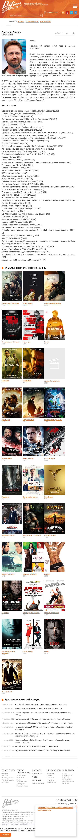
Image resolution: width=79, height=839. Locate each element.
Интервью (37, 774)
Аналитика (68, 770)
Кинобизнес (45, 22)
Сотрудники (21, 784)
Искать (41, 15)
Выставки (50, 778)
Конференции (51, 782)
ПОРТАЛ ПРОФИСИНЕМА (24, 771)
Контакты (5, 782)
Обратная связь (22, 786)
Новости (5, 773)
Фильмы (36, 780)
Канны (21, 22)
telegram (71, 13)
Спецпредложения (8, 778)
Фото (34, 777)
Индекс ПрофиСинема (67, 774)
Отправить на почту (73, 33)
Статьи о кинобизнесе (66, 778)
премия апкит (32, 22)
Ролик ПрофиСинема (22, 780)
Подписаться (52, 12)
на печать (67, 33)
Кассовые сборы (68, 781)
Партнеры (20, 778)
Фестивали (51, 773)
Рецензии (65, 783)
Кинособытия (54, 770)
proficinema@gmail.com (66, 803)
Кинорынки (51, 780)
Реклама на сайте (8, 780)
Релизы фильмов (38, 783)
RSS (63, 13)
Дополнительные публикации (22, 699)
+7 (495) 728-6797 (66, 800)
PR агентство (9, 770)
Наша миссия (21, 775)
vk (76, 13)
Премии (49, 776)
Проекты (5, 776)
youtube (67, 13)
